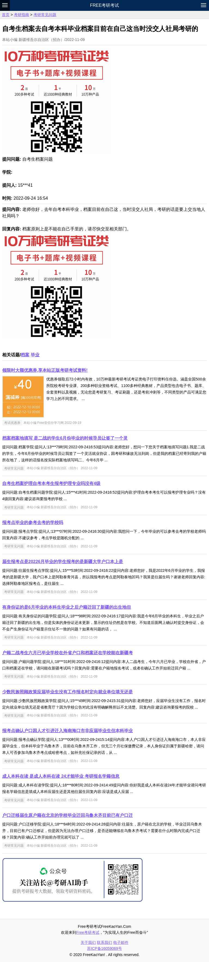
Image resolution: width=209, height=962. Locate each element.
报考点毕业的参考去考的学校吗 (32, 522)
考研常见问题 (44, 14)
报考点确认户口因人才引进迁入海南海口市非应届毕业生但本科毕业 (67, 730)
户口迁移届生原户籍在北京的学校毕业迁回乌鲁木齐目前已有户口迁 (67, 815)
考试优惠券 (12, 423)
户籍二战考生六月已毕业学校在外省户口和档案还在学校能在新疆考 (67, 652)
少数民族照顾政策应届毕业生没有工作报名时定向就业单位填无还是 (67, 692)
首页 (6, 14)
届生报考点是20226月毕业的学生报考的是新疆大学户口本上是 (62, 561)
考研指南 (21, 14)
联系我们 (104, 942)
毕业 (35, 355)
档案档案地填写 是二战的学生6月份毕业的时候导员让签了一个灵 (65, 438)
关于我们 (88, 942)
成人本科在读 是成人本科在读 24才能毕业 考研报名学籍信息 (60, 776)
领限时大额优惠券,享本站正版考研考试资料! (45, 370)
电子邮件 (120, 942)
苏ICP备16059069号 (104, 948)
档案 (25, 355)
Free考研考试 (104, 5)
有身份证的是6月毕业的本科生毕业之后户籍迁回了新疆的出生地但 (66, 607)
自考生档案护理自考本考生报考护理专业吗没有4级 (51, 483)
